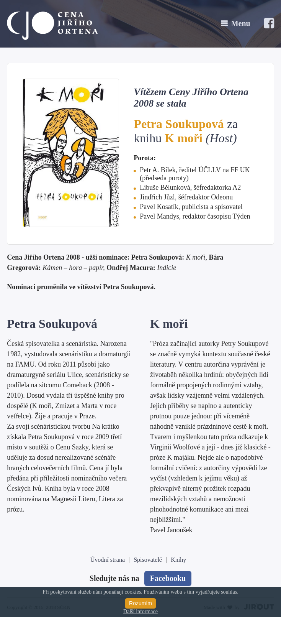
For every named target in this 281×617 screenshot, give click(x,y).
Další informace (140, 611)
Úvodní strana (107, 559)
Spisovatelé (148, 559)
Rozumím (140, 603)
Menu (240, 23)
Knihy (178, 559)
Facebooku (168, 578)
